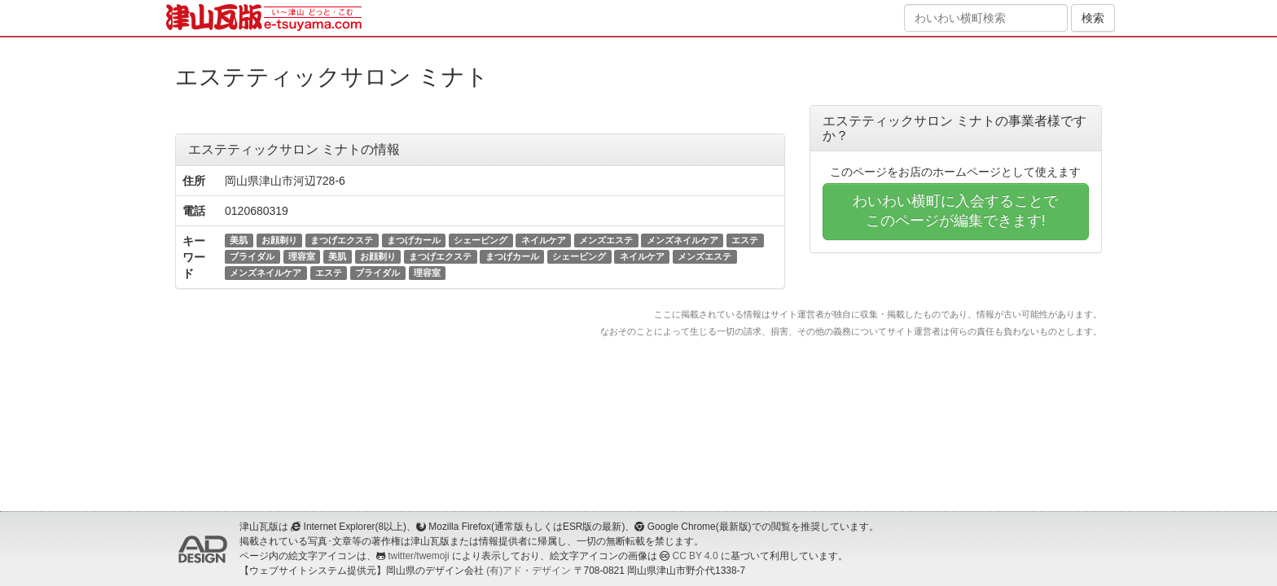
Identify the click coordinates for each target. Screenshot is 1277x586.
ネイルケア (543, 240)
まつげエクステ (341, 240)
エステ (744, 240)
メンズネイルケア (682, 240)
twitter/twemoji (418, 556)
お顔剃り (279, 240)
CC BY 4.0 (695, 556)
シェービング (480, 240)
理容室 (301, 256)
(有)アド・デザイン (528, 570)
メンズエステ (606, 240)
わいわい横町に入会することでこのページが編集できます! (955, 211)
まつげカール (414, 240)
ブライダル (252, 256)
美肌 (239, 240)
